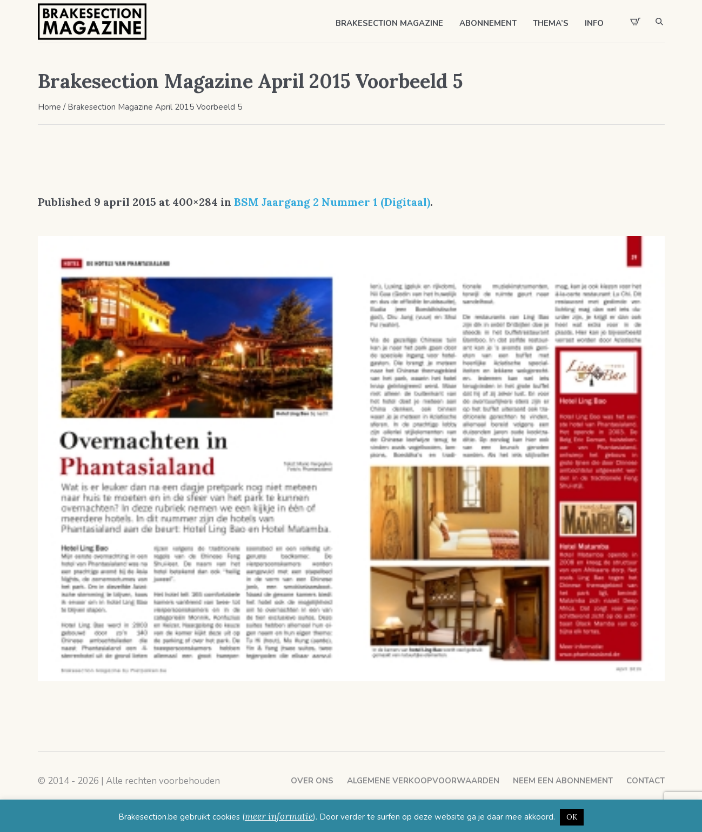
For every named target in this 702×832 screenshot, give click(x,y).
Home (49, 107)
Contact (645, 780)
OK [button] (571, 817)
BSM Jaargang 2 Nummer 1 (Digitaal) (332, 202)
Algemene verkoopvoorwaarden (423, 780)
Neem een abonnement (563, 780)
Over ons (312, 780)
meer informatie (279, 816)
